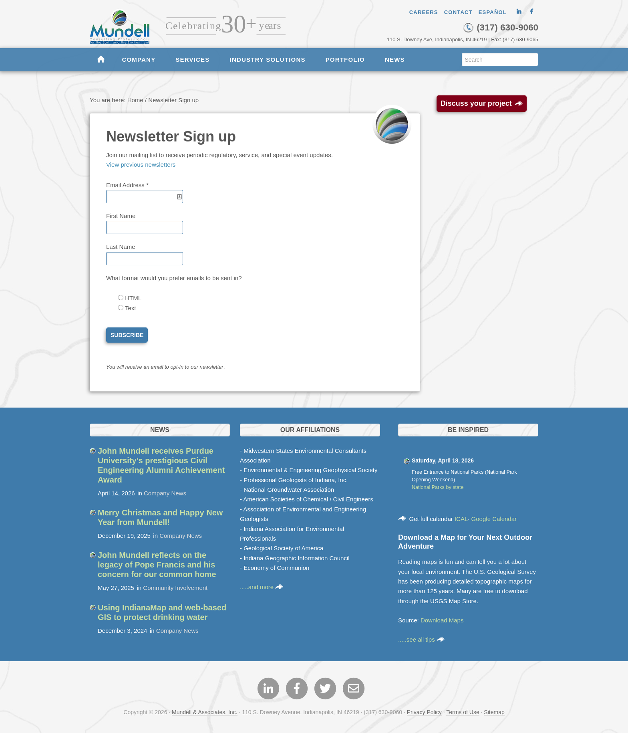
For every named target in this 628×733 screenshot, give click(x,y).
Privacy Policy (424, 712)
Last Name (120, 246)
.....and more (261, 587)
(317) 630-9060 (500, 27)
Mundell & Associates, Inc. (204, 712)
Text (129, 308)
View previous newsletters (140, 164)
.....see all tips (421, 639)
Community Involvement (175, 587)
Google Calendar (494, 518)
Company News (165, 493)
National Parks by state (438, 487)
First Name (120, 215)
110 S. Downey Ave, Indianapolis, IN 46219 (437, 39)
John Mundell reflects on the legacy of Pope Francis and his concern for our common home (157, 565)
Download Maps (442, 620)
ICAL (461, 518)
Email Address (127, 185)
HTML (132, 298)
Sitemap (494, 712)
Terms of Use (462, 712)
